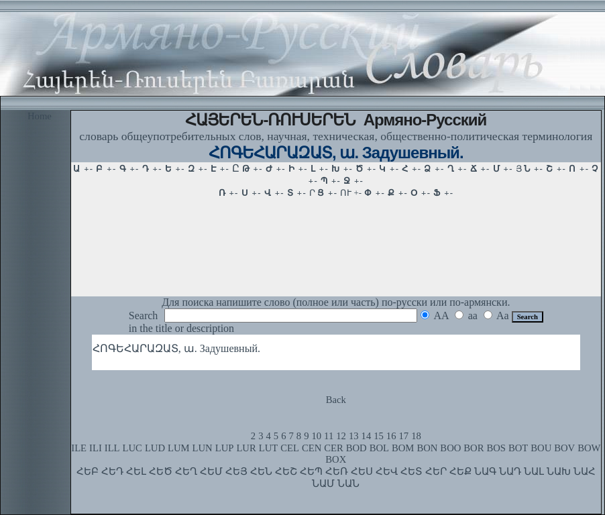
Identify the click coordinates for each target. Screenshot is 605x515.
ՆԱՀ (584, 471)
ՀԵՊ (311, 471)
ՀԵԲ (87, 471)
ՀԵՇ (286, 471)
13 (354, 436)
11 (328, 436)
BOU (541, 448)
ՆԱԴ (510, 471)
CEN (311, 448)
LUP (224, 448)
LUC (132, 448)
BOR (473, 448)
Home (40, 116)
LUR (246, 448)
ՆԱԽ (559, 471)
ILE (79, 448)
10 (316, 436)
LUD (155, 448)
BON (427, 448)
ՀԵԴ (112, 471)
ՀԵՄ (211, 471)
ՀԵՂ (186, 471)
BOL (379, 448)
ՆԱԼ (534, 471)
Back (336, 399)
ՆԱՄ (323, 483)
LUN (202, 448)
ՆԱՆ (348, 483)
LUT (268, 448)
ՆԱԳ (485, 471)
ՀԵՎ (387, 471)
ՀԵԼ (136, 471)
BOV (564, 448)
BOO (450, 448)
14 (367, 436)
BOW (589, 448)
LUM (179, 448)
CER (333, 448)
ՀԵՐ (436, 471)
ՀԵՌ (336, 471)
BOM (403, 448)
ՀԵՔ (460, 471)
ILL (112, 448)
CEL (289, 448)
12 (341, 436)
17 (404, 436)
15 (379, 436)
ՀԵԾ (160, 471)
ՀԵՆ (261, 471)
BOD (356, 448)
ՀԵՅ (236, 471)
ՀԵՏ (411, 471)
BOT (518, 448)
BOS (496, 448)
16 (391, 436)
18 (416, 436)
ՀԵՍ (362, 471)
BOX (335, 459)
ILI (95, 448)
